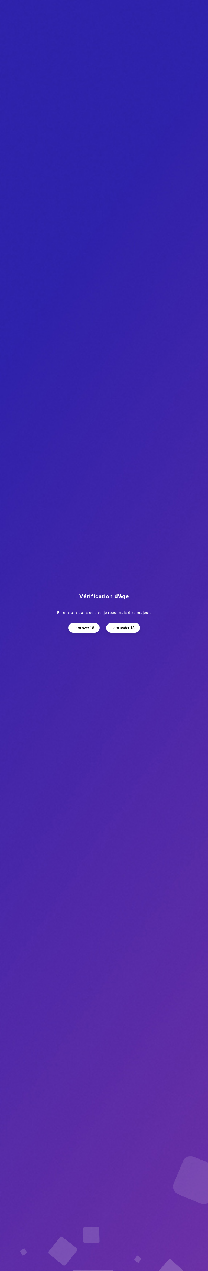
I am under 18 (123, 628)
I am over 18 (84, 628)
